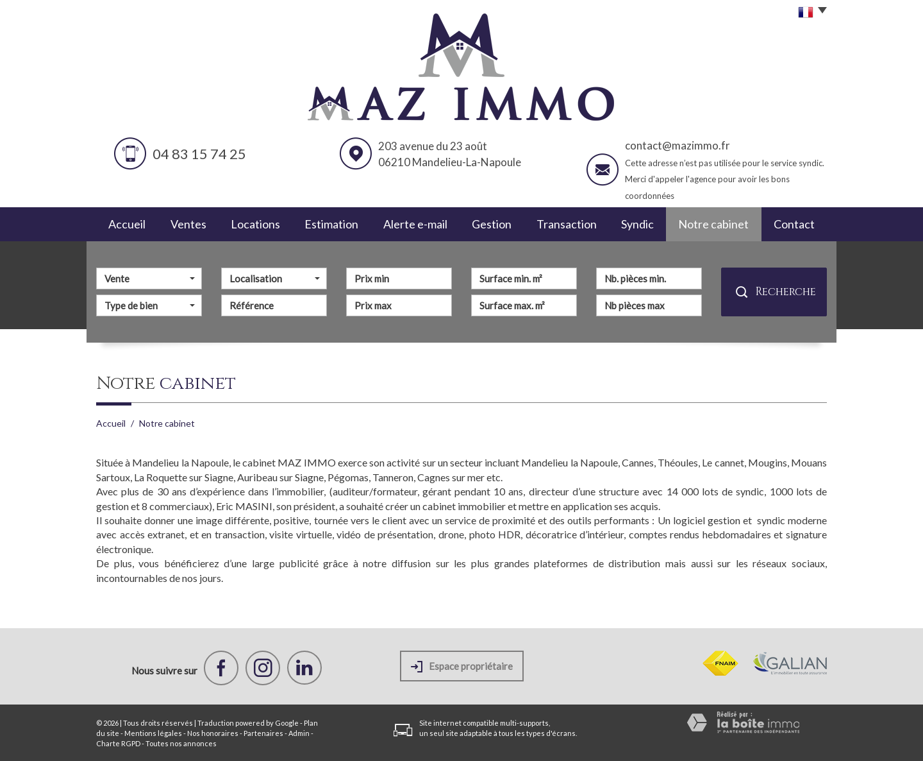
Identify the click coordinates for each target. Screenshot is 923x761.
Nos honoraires (212, 733)
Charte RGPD (118, 743)
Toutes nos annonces (181, 743)
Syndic (637, 224)
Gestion (491, 224)
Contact (794, 224)
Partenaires (263, 733)
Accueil (127, 224)
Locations (255, 224)
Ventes (188, 224)
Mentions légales (153, 733)
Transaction (566, 224)
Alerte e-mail (415, 224)
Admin (299, 733)
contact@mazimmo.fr (677, 145)
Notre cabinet (713, 224)
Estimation (331, 224)
